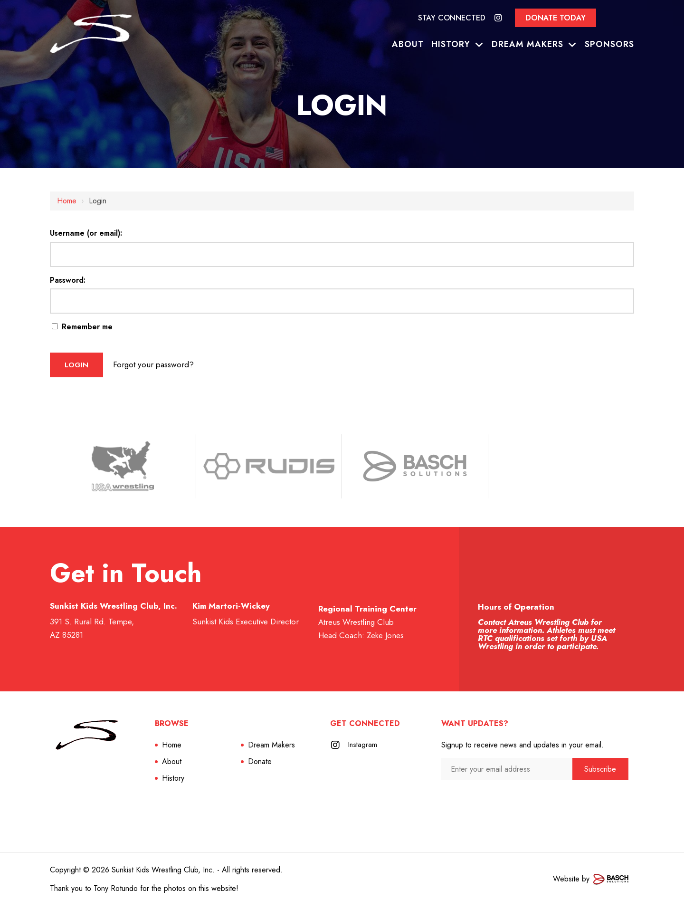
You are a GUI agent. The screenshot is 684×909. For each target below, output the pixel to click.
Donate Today (555, 17)
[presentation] (491, 801)
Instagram (363, 747)
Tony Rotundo (116, 891)
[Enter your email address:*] (506, 772)
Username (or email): (86, 233)
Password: (68, 280)
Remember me (82, 326)
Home (66, 200)
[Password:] (342, 301)
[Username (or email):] (342, 254)
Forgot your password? (167, 366)
